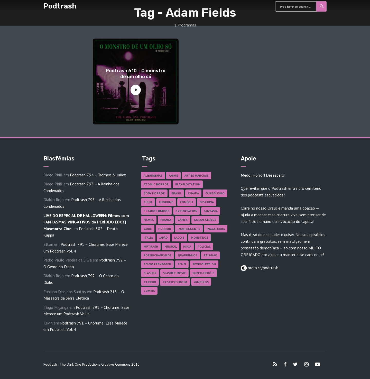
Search (322, 6)
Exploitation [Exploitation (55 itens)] (186, 211)
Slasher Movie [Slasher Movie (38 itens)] (174, 273)
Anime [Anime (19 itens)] (173, 175)
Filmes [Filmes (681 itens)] (149, 220)
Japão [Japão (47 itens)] (163, 237)
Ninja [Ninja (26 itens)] (187, 246)
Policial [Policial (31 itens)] (204, 246)
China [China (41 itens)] (148, 202)
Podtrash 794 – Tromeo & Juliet (98, 174)
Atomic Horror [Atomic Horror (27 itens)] (156, 184)
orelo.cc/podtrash (262, 267)
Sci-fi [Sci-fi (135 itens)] (182, 264)
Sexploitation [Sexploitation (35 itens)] (204, 264)
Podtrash (60, 6)
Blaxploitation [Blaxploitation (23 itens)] (187, 184)
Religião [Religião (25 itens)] (210, 255)
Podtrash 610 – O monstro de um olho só (135, 73)
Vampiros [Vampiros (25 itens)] (201, 282)
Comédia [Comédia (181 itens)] (186, 202)
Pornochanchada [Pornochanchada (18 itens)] (157, 255)
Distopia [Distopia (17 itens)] (207, 202)
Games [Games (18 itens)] (183, 220)
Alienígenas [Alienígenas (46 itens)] (153, 175)
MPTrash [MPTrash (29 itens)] (151, 246)
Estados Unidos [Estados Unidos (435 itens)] (156, 211)
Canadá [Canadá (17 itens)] (193, 193)
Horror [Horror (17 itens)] (164, 229)
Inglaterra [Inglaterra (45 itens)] (216, 229)
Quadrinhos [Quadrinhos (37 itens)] (187, 255)
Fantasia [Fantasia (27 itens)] (211, 211)
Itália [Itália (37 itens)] (148, 237)
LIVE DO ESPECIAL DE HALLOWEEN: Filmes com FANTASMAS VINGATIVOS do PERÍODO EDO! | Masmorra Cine (86, 222)
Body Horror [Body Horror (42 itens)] (154, 193)
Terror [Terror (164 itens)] (150, 282)
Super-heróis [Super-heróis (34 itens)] (203, 273)
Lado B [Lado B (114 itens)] (179, 237)
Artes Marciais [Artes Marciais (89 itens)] (196, 175)
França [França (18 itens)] (165, 220)
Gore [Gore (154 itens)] (148, 229)
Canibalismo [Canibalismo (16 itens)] (215, 193)
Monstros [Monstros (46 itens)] (199, 237)
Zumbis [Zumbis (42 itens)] (149, 291)
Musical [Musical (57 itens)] (170, 246)
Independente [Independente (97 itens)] (189, 229)
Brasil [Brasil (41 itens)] (176, 193)
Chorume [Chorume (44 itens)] (166, 202)
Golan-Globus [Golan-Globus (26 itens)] (205, 220)
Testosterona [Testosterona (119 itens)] (175, 282)
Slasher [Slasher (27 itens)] (150, 273)
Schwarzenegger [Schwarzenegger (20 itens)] (157, 264)
